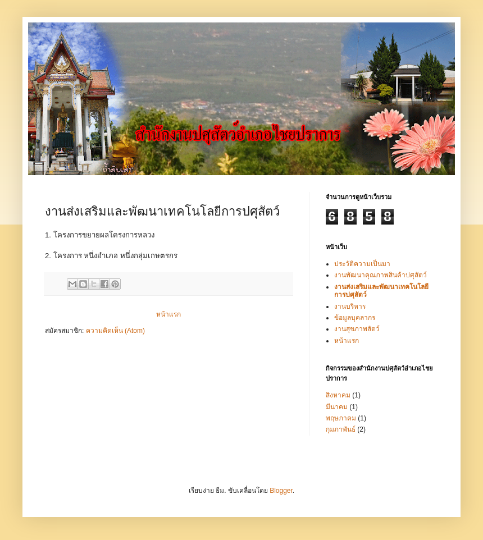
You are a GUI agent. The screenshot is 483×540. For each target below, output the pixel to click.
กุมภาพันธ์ (341, 429)
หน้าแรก (168, 314)
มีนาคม (337, 407)
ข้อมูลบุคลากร (354, 318)
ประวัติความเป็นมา (362, 264)
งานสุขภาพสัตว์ (357, 329)
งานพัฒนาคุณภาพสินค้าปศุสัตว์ (380, 275)
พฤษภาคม (341, 418)
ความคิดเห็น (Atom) (115, 331)
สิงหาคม (338, 395)
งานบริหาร (350, 306)
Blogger (281, 491)
